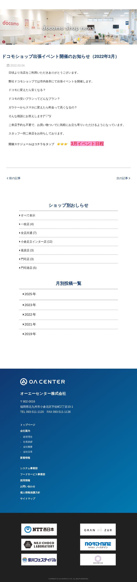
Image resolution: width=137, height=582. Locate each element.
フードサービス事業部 (32, 474)
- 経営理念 (26, 437)
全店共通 (26, 232)
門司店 (25, 259)
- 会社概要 (26, 447)
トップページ (27, 425)
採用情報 (25, 480)
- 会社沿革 (26, 452)
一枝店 (25, 224)
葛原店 (25, 250)
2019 (28, 334)
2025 (28, 294)
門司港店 (26, 267)
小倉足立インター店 (34, 241)
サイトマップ (27, 498)
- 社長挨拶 (26, 442)
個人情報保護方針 (30, 492)
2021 (28, 324)
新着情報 (25, 458)
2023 (28, 305)
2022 (28, 314)
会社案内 (25, 431)
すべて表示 (28, 215)
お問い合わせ (27, 486)
